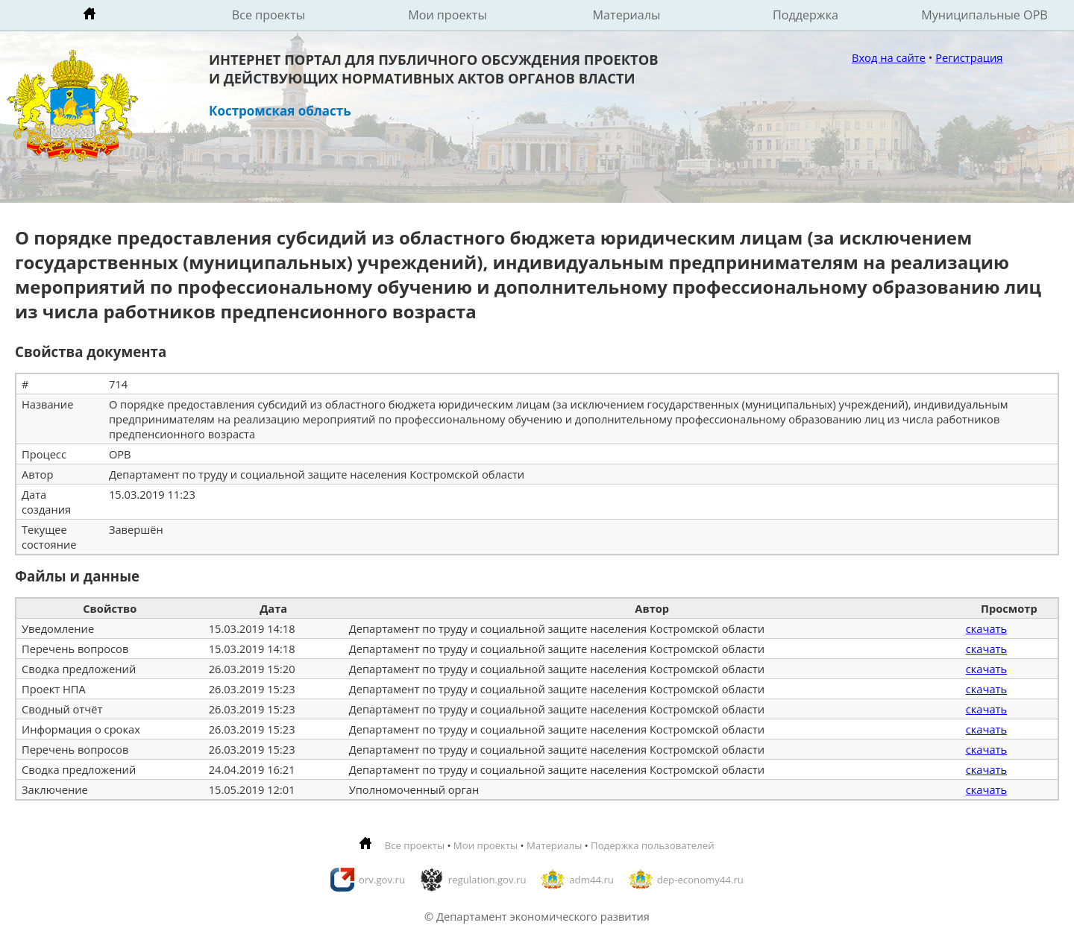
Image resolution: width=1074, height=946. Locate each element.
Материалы (627, 15)
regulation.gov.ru (487, 879)
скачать (986, 628)
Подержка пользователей (652, 845)
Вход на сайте (889, 57)
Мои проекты (447, 15)
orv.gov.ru (382, 879)
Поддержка (805, 15)
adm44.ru (591, 879)
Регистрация (968, 57)
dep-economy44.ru (700, 879)
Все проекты (268, 15)
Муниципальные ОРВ (984, 15)
